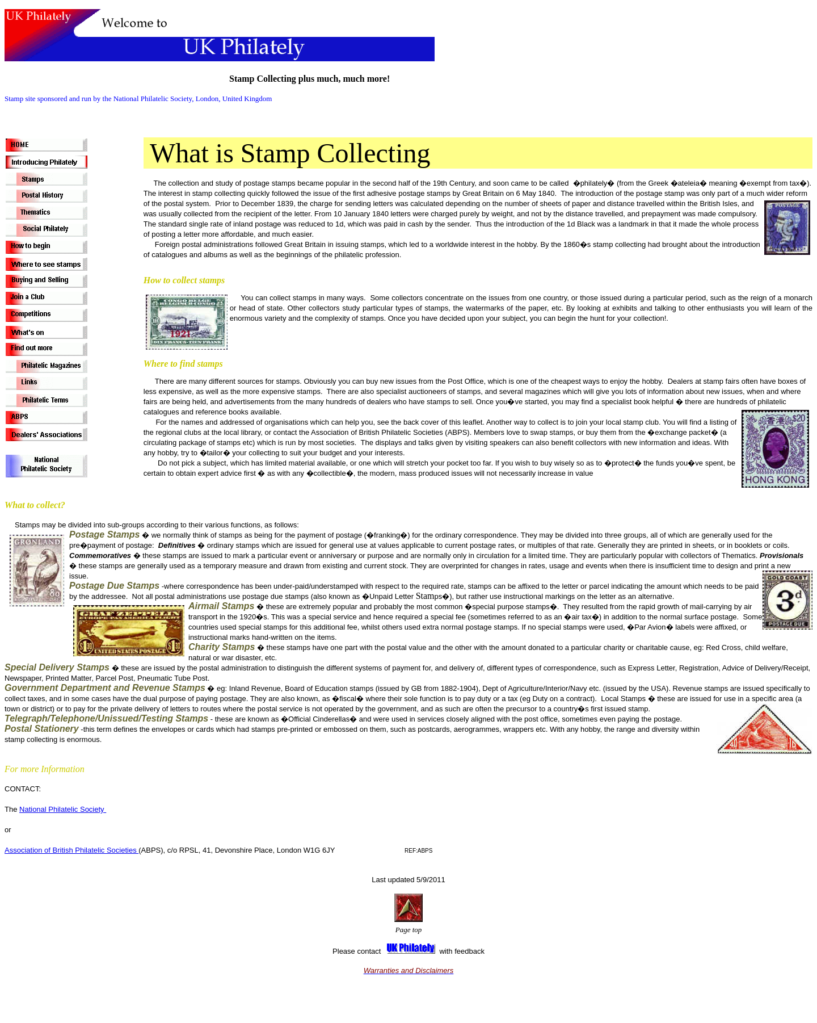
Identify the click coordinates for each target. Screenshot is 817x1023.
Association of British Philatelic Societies (71, 850)
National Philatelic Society (62, 809)
